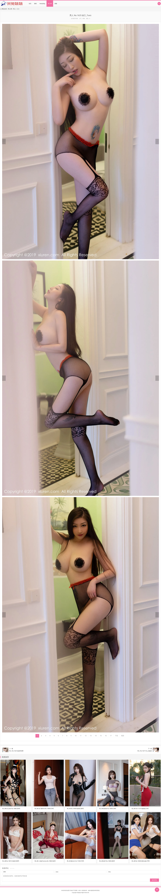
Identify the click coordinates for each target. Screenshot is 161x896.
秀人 (14, 9)
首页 (30, 3)
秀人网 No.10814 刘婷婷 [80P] (10, 861)
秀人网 (50, 3)
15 (101, 736)
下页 (116, 736)
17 (111, 736)
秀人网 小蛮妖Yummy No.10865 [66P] (45, 861)
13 (91, 736)
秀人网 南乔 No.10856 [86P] (107, 861)
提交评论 (154, 880)
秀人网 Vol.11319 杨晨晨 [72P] (140, 808)
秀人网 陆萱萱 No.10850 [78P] (107, 808)
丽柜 (35, 3)
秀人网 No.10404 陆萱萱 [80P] (75, 808)
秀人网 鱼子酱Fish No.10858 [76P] (44, 808)
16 (106, 736)
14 (96, 736)
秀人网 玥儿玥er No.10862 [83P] (11, 808)
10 (75, 736)
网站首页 (4, 9)
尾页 (122, 736)
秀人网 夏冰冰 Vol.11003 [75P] (75, 861)
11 (80, 736)
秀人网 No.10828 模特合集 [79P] (141, 861)
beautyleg (42, 3)
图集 (56, 3)
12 (86, 736)
